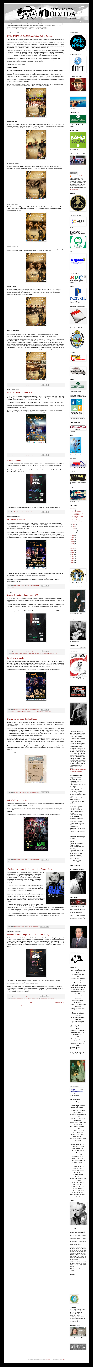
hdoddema (47, 1359)
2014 (72, 558)
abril (74, 526)
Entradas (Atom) (18, 1005)
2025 (72, 535)
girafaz (13, 861)
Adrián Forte (15, 998)
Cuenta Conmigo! (14, 460)
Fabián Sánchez (22, 653)
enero (74, 533)
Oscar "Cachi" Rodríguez (45, 653)
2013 (72, 560)
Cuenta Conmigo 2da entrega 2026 (22, 595)
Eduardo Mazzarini (22, 711)
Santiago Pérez (48, 711)
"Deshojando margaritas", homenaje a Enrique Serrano (31, 869)
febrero (74, 530)
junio (74, 510)
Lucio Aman (28, 653)
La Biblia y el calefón (16, 520)
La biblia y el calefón (16, 658)
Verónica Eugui (50, 998)
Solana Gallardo (43, 998)
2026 (72, 508)
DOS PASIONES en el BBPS (19, 393)
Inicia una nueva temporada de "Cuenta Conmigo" (29, 934)
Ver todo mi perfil (74, 189)
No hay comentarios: (34, 384)
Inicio (31, 1002)
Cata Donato (15, 711)
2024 (72, 537)
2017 (72, 552)
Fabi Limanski (15, 653)
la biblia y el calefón (16, 587)
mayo (74, 524)
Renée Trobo (54, 653)
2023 (72, 539)
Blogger (63, 1359)
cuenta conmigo (21, 998)
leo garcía (32, 998)
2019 (72, 548)
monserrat (37, 998)
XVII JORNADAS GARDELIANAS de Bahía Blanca (29, 36)
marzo (74, 528)
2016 (72, 554)
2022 (72, 541)
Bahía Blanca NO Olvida (78, 176)
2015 (72, 556)
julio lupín (28, 998)
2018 (72, 550)
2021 (72, 544)
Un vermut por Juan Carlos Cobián (22, 719)
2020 (72, 546)
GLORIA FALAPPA (31, 711)
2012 (72, 562)
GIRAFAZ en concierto (17, 800)
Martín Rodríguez (35, 653)
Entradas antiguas (59, 1002)
